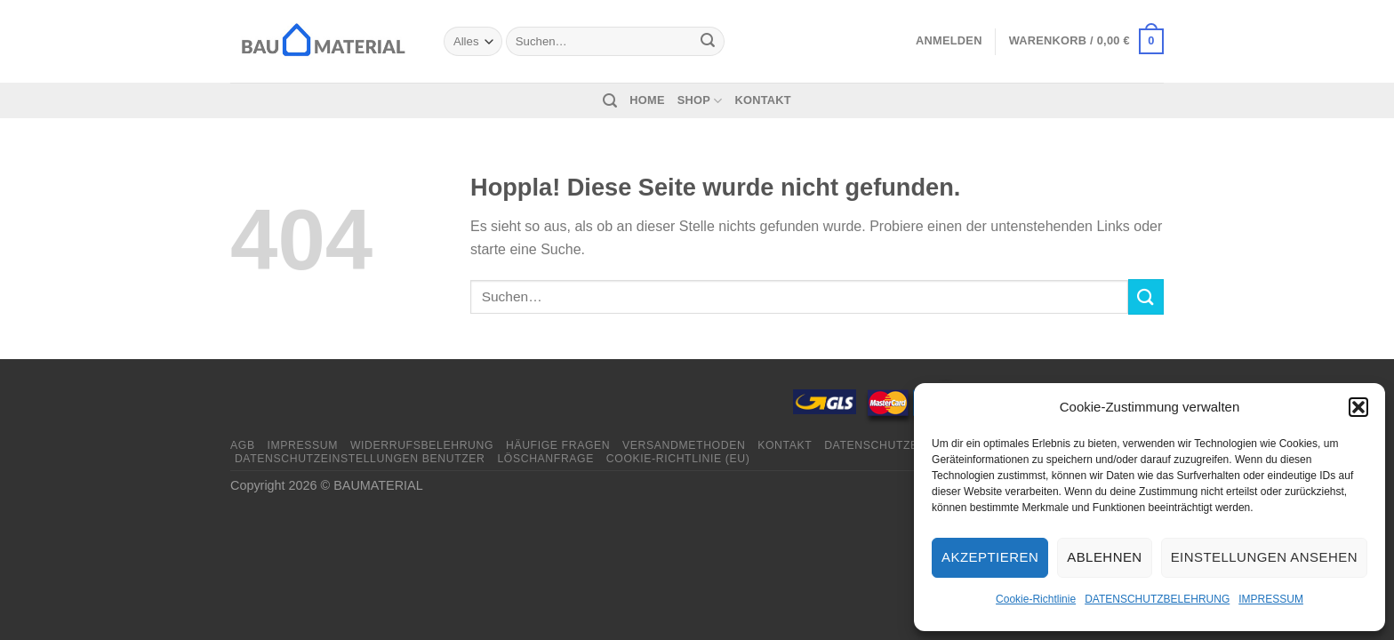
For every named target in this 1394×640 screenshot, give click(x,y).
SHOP (700, 100)
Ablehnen (1104, 556)
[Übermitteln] (708, 42)
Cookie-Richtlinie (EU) (678, 458)
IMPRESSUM (1270, 599)
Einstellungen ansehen (1264, 556)
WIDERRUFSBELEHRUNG (421, 445)
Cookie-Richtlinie (1036, 599)
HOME (646, 100)
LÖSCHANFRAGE (545, 458)
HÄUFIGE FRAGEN (558, 445)
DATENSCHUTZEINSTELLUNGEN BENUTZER (360, 458)
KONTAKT (763, 100)
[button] (1358, 407)
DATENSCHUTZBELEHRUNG (1157, 599)
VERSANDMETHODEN (683, 445)
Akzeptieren (989, 556)
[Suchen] (610, 101)
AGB (242, 445)
